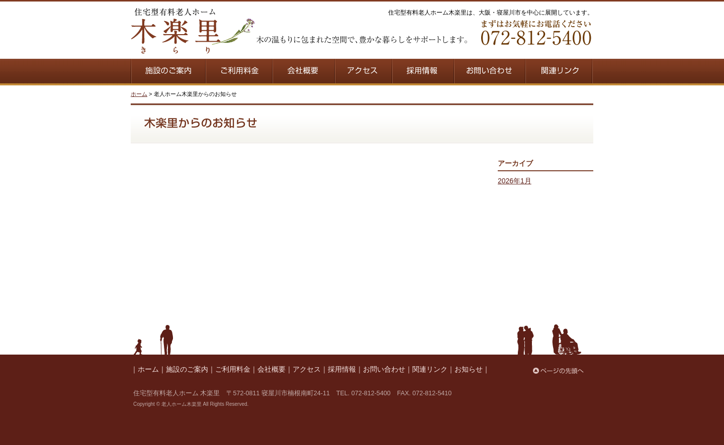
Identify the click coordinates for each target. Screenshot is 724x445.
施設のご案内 (187, 369)
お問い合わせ (384, 369)
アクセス (307, 369)
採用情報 (342, 369)
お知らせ (469, 369)
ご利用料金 (232, 369)
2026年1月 (514, 181)
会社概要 (271, 369)
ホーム (139, 94)
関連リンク (429, 369)
